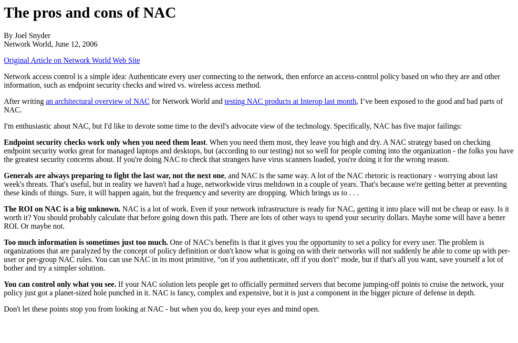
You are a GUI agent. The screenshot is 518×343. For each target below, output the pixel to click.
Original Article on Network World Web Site (72, 60)
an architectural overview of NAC (98, 101)
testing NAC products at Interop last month (290, 101)
